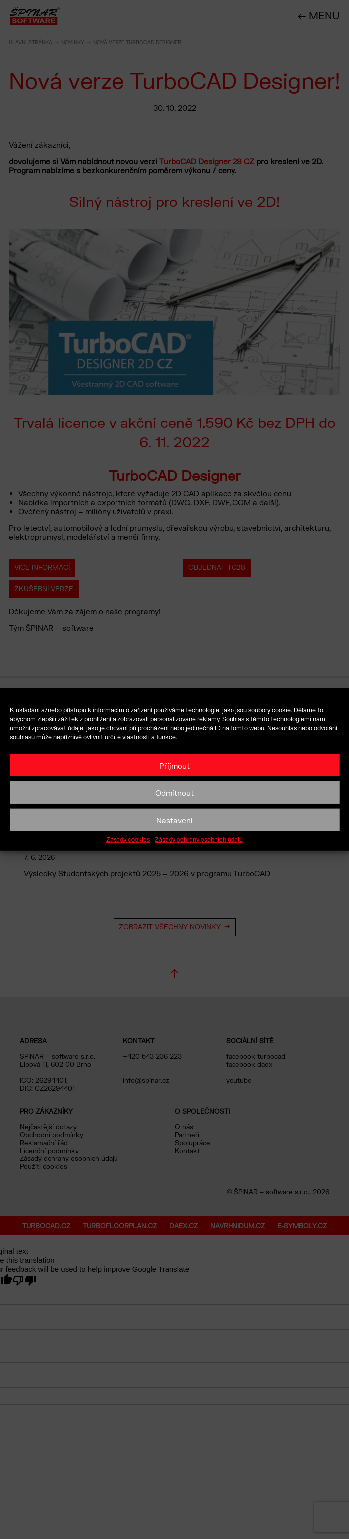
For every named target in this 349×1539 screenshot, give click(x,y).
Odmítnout (174, 792)
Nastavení (174, 819)
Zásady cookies (128, 839)
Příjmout (174, 765)
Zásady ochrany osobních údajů (199, 839)
